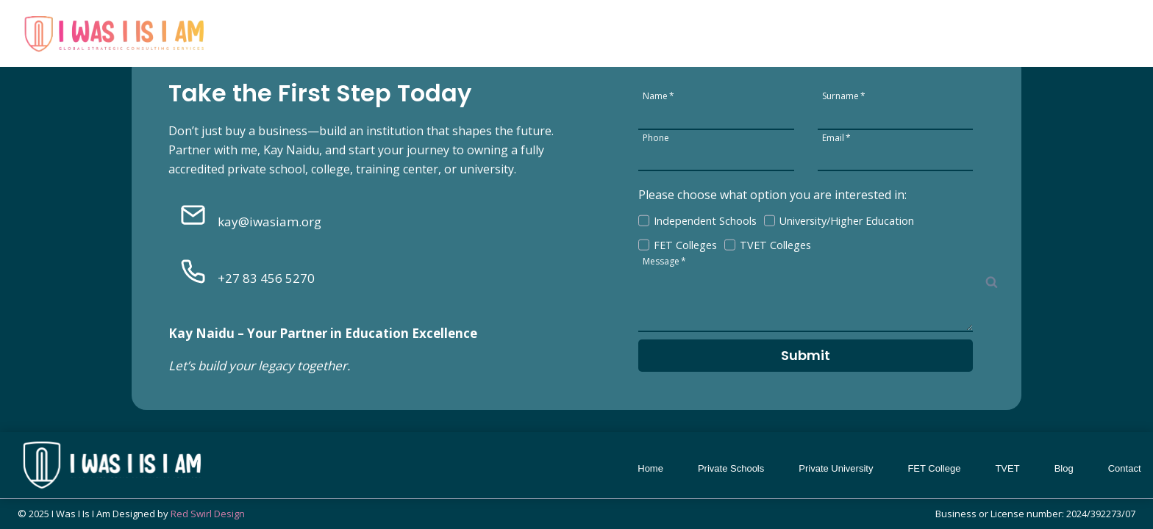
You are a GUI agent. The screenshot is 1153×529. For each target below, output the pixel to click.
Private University (783, 29)
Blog (1051, 29)
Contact (1106, 29)
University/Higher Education (846, 221)
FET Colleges (685, 245)
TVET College (979, 29)
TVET (1007, 468)
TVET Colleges (775, 245)
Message (664, 260)
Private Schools (674, 29)
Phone (656, 137)
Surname (843, 95)
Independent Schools (705, 221)
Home (594, 29)
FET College (886, 29)
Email (836, 137)
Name (658, 95)
